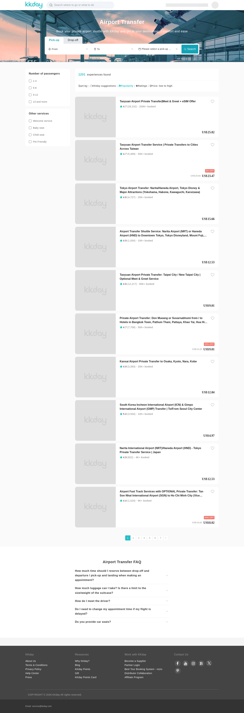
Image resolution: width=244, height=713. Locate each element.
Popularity (125, 85)
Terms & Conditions (36, 665)
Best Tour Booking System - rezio (143, 669)
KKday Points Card (86, 677)
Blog (77, 665)
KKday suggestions (103, 85)
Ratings (141, 85)
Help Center (32, 673)
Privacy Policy (33, 669)
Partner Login (132, 665)
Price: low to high (161, 85)
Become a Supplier (135, 661)
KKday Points (82, 669)
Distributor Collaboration (138, 673)
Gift (77, 673)
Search (190, 49)
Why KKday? (82, 661)
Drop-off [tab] (73, 40)
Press (28, 677)
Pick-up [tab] (54, 40)
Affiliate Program (134, 677)
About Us (30, 661)
